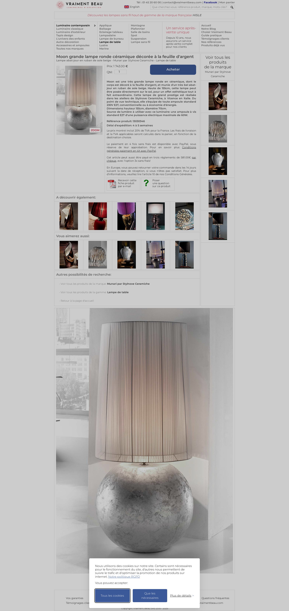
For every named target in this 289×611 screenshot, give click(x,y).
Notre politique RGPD (124, 576)
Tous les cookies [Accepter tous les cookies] (112, 595)
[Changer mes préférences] (180, 595)
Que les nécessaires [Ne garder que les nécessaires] (150, 596)
